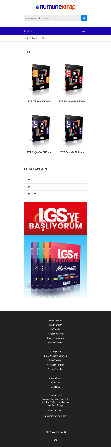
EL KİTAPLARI (30, 38)
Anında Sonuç (55, 378)
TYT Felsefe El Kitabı (72, 152)
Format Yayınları (55, 369)
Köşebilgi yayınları (55, 338)
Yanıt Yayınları (55, 325)
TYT (42, 38)
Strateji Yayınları (55, 342)
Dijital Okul (55, 387)
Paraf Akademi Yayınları (55, 356)
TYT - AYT (33, 194)
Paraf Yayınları (55, 320)
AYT (30, 180)
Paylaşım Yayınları (55, 334)
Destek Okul (55, 382)
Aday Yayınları (55, 360)
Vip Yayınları (55, 329)
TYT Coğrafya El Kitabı (39, 152)
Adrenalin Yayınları (55, 365)
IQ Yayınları (55, 351)
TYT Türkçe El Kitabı (39, 101)
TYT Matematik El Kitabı (72, 101)
